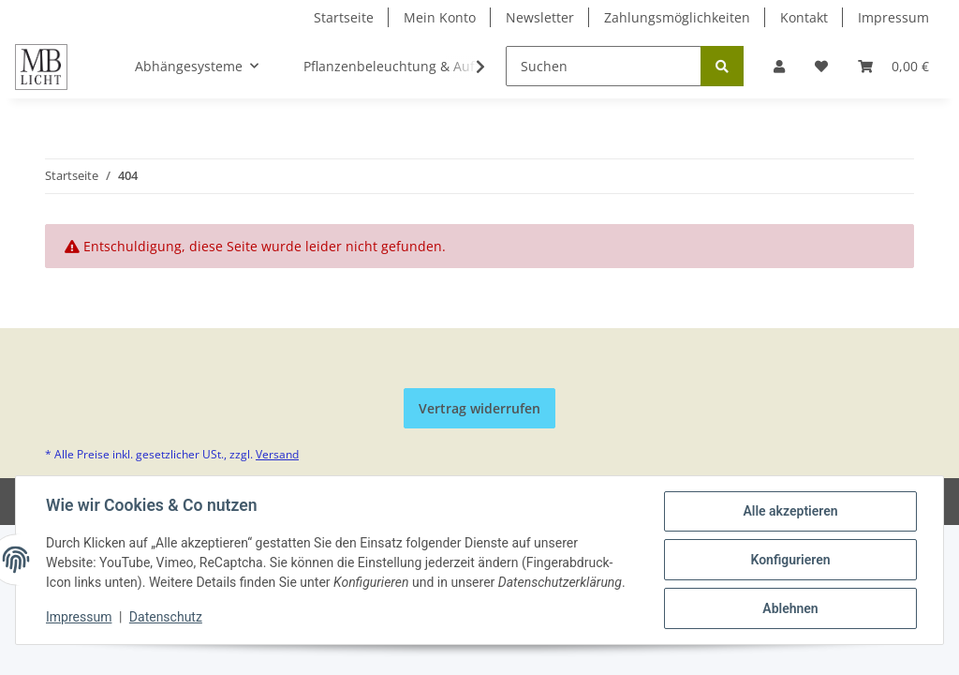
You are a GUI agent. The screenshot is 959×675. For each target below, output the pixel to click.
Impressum (893, 17)
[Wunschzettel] (821, 66)
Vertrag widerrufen (479, 408)
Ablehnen (790, 608)
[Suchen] (603, 66)
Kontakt (804, 17)
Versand (277, 454)
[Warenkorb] (893, 66)
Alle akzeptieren (790, 510)
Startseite (344, 17)
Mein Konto (440, 17)
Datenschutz (165, 616)
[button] (779, 66)
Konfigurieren (790, 559)
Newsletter (540, 17)
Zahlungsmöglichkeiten (677, 17)
